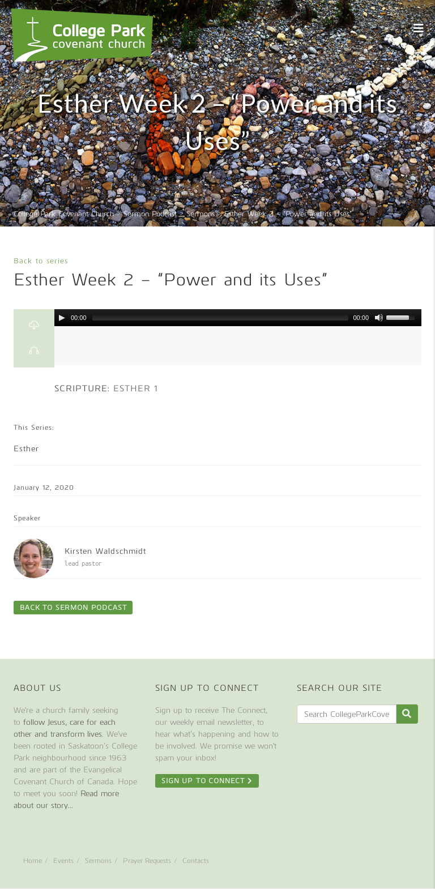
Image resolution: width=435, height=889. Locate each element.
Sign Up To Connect (207, 781)
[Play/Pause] (61, 317)
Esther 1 (135, 388)
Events (63, 861)
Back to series (41, 261)
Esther (26, 449)
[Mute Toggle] (378, 317)
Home (32, 861)
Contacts (195, 861)
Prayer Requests (147, 861)
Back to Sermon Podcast (73, 608)
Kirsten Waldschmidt (105, 551)
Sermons (98, 861)
